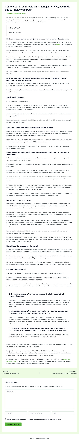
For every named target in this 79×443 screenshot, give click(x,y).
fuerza (58, 44)
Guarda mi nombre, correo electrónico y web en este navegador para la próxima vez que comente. (34, 419)
